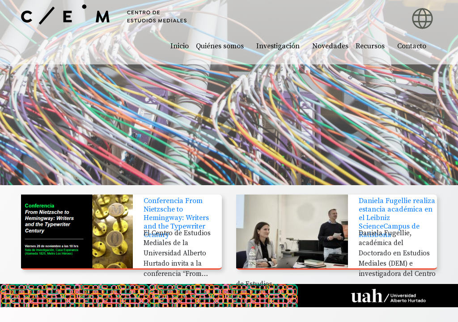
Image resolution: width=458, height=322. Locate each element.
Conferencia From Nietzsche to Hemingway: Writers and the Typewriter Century (176, 218)
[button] (363, 13)
